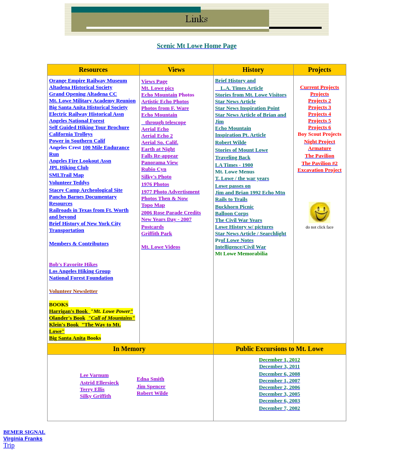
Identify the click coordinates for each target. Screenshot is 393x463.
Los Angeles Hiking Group (80, 271)
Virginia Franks (23, 438)
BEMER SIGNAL (24, 432)
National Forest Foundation (81, 278)
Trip (9, 445)
